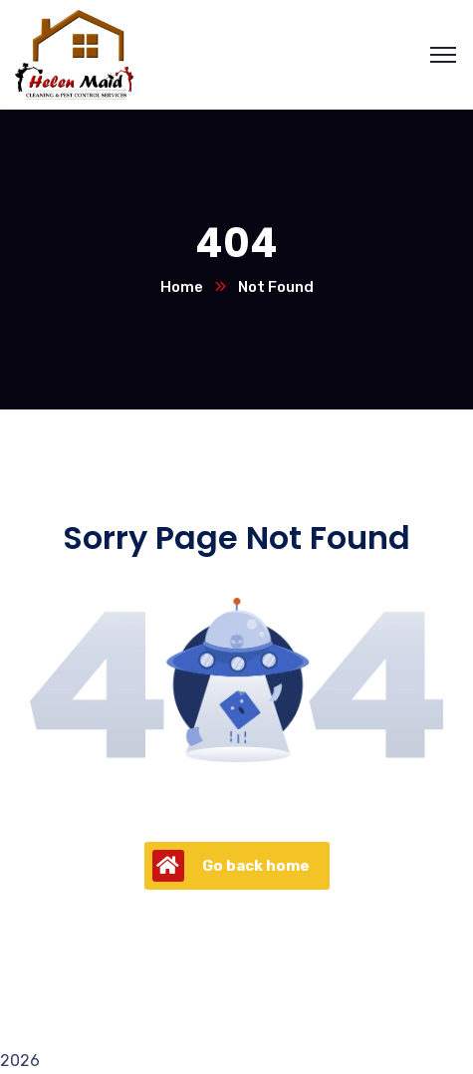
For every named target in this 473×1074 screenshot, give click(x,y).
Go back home (231, 866)
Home (181, 287)
